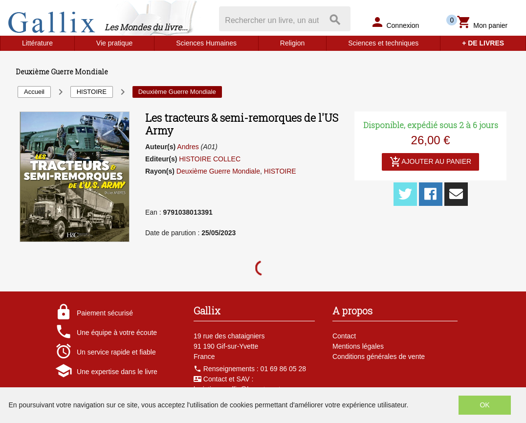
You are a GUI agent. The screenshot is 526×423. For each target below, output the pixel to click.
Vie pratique (114, 43)
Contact (344, 336)
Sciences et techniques (383, 43)
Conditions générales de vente (378, 356)
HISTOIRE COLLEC (210, 159)
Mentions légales (358, 346)
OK (484, 405)
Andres (187, 147)
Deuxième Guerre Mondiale (218, 171)
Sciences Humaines (206, 43)
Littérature (37, 43)
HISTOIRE (280, 171)
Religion (292, 43)
